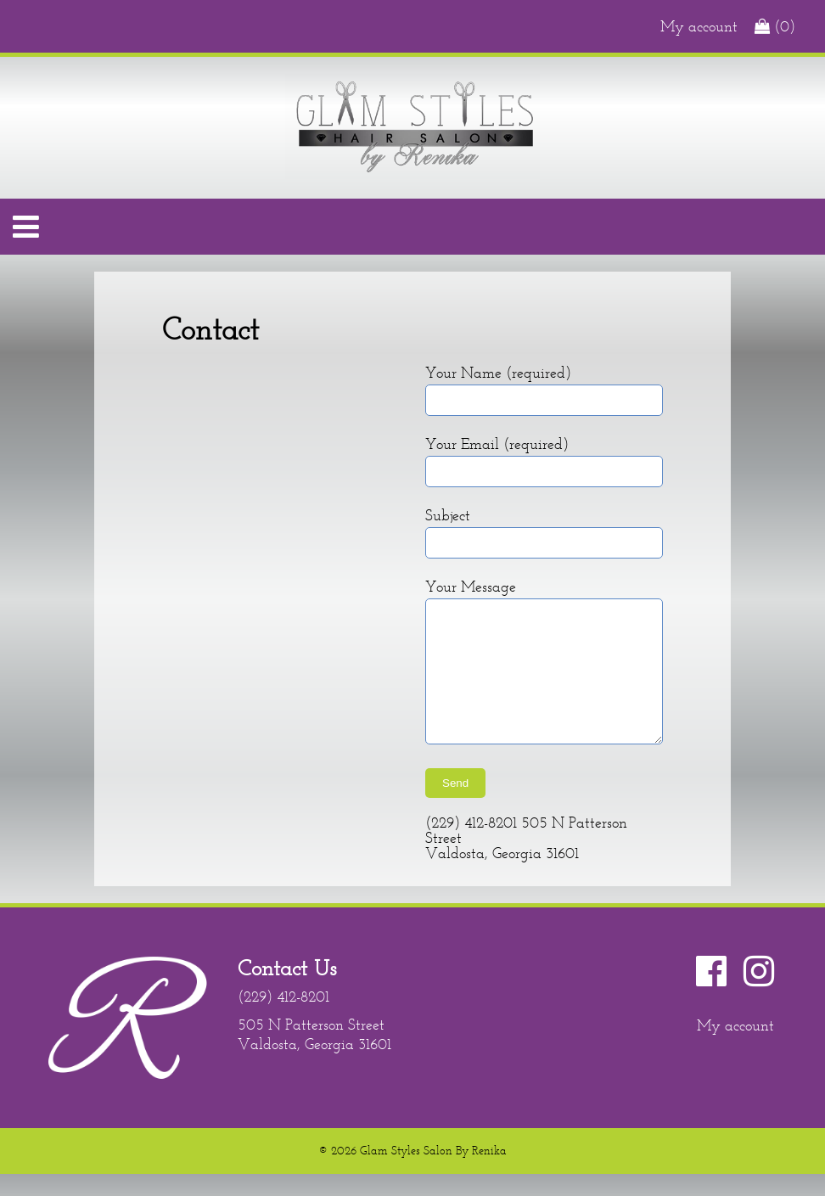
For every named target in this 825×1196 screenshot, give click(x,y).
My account (699, 26)
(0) (775, 26)
